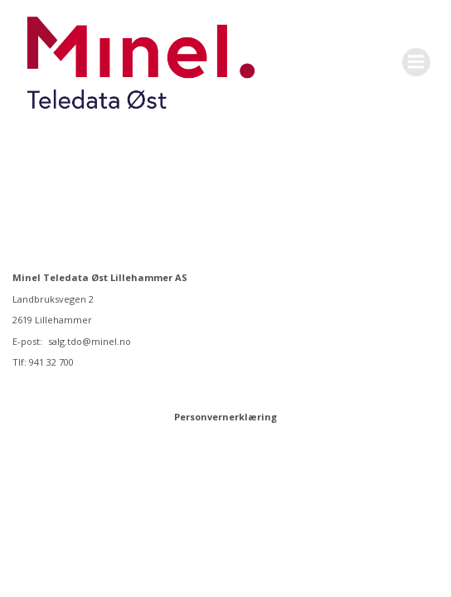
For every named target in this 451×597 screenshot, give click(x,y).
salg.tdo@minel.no (89, 341)
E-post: (28, 341)
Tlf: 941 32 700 (43, 362)
